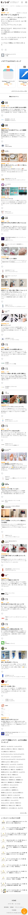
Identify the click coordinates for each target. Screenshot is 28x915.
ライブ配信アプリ (5, 751)
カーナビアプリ (12, 766)
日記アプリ (10, 795)
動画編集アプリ (19, 779)
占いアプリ (20, 808)
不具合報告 (14, 910)
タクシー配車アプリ (14, 772)
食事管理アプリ (4, 808)
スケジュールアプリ (14, 784)
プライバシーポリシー (19, 907)
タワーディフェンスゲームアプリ (8, 759)
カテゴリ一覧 (10, 903)
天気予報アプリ (4, 766)
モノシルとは (17, 903)
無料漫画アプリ (11, 782)
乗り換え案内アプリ (5, 769)
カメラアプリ (18, 777)
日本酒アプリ (4, 795)
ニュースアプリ (13, 764)
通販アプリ (21, 797)
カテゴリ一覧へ (23, 812)
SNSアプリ (15, 748)
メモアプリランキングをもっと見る (19, 91)
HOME (14, 900)
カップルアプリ (10, 746)
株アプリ (10, 774)
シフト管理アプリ (5, 784)
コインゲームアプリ (5, 756)
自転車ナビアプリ (5, 772)
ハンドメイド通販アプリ (6, 797)
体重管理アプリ (4, 805)
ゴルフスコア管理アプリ (18, 792)
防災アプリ (12, 777)
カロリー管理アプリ (5, 800)
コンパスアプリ (19, 766)
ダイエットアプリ (5, 802)
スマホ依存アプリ (5, 787)
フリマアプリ (15, 797)
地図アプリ (13, 769)
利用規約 (12, 907)
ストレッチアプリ (14, 800)
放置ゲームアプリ (14, 761)
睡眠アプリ (18, 805)
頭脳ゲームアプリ (5, 764)
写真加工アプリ (4, 779)
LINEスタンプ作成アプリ (6, 748)
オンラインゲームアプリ (19, 754)
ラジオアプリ (20, 764)
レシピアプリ (22, 772)
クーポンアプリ (16, 795)
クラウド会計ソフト (13, 808)
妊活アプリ (3, 746)
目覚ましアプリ (12, 805)
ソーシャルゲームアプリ (16, 756)
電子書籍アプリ (18, 782)
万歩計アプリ (18, 802)
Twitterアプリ (21, 748)
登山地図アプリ (19, 769)
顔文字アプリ (12, 751)
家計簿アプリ (4, 774)
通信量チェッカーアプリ (6, 792)
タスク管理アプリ (13, 787)
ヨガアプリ (12, 802)
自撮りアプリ (4, 782)
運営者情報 (6, 907)
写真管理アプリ (12, 779)
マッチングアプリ (18, 746)
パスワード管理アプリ (6, 789)
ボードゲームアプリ (20, 759)
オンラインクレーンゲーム (7, 754)
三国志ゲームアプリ (5, 761)
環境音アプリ (15, 774)
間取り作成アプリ (5, 777)
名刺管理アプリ (15, 789)
